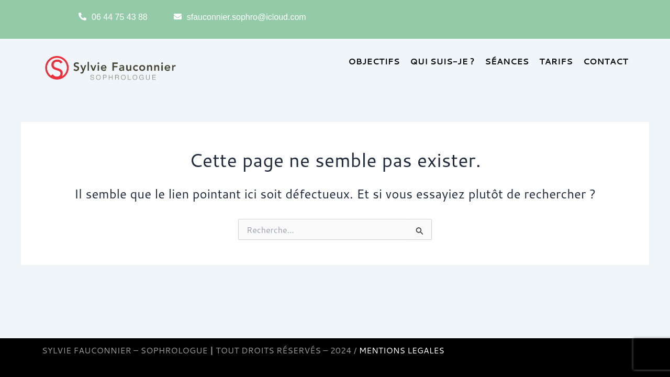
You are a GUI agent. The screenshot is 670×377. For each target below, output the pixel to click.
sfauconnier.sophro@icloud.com (246, 17)
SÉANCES (507, 61)
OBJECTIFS (374, 61)
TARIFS (556, 61)
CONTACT (606, 61)
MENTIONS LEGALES (402, 350)
